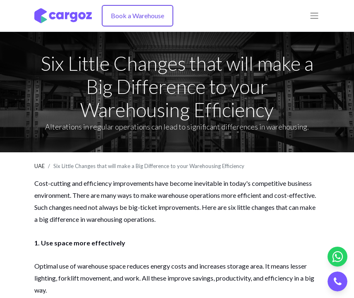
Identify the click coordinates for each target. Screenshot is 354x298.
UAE (39, 166)
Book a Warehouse (137, 15)
